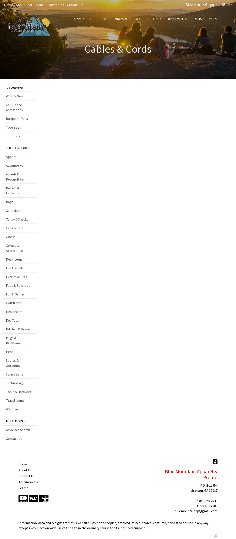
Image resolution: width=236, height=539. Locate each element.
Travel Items (15, 400)
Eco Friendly (15, 268)
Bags (98, 19)
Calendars (13, 210)
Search (193, 5)
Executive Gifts (16, 277)
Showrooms (55, 5)
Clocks (11, 237)
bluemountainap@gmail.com (196, 511)
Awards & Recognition (15, 176)
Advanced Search (18, 430)
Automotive (14, 165)
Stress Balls (14, 374)
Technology (14, 383)
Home (8, 5)
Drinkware (118, 19)
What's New (14, 96)
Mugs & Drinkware (13, 340)
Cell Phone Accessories (14, 107)
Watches (12, 409)
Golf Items (14, 303)
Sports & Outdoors (13, 363)
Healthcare (14, 312)
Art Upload (36, 5)
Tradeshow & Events (169, 19)
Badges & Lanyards (12, 190)
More (213, 19)
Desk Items (14, 259)
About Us (25, 470)
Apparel (80, 19)
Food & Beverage (18, 285)
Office (140, 19)
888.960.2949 (208, 501)
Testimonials (28, 482)
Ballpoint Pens (17, 118)
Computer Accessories (14, 248)
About (20, 5)
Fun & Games (15, 294)
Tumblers (13, 136)
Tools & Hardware (19, 392)
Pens (198, 19)
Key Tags (12, 320)
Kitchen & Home (18, 329)
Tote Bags (13, 127)
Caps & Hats (14, 228)
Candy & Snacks (17, 219)
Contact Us (75, 5)
